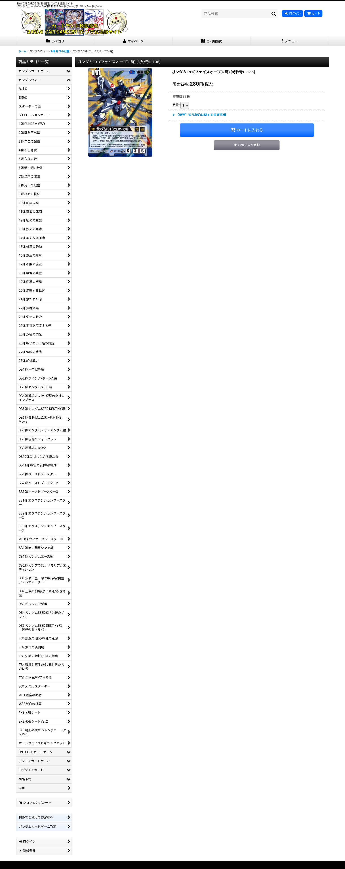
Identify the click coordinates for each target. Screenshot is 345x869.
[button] (290, 41)
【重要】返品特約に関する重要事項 (199, 115)
